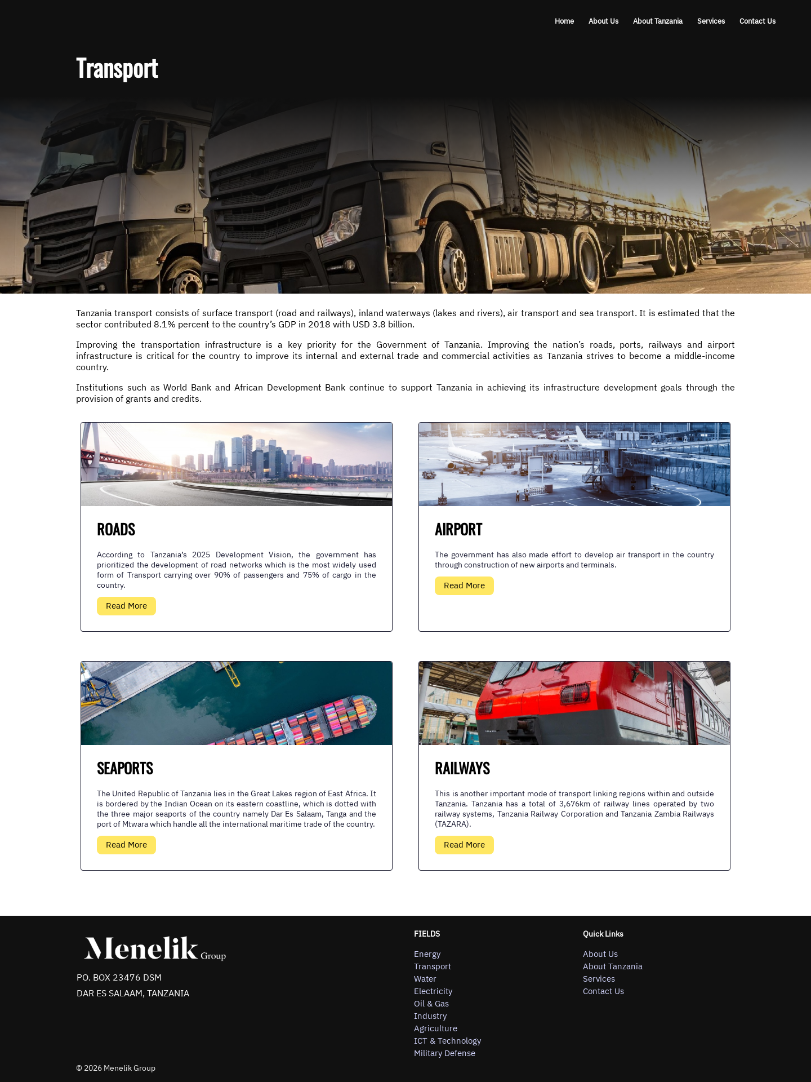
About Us (603, 21)
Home (564, 21)
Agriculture (435, 1028)
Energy (427, 954)
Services (711, 21)
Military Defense (444, 1053)
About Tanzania (658, 21)
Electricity (433, 991)
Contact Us (757, 21)
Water (425, 979)
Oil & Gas (431, 1004)
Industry (430, 1016)
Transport (432, 966)
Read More (126, 605)
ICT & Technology (447, 1041)
